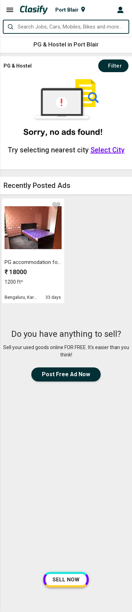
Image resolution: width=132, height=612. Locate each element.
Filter (113, 66)
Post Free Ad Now (66, 374)
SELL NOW (66, 579)
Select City (107, 150)
